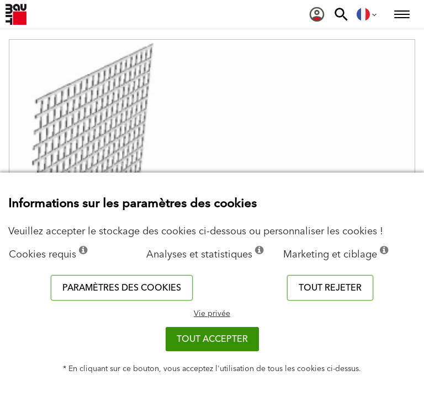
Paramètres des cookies (121, 288)
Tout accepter (212, 339)
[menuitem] (316, 14)
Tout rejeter (330, 288)
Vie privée (212, 313)
